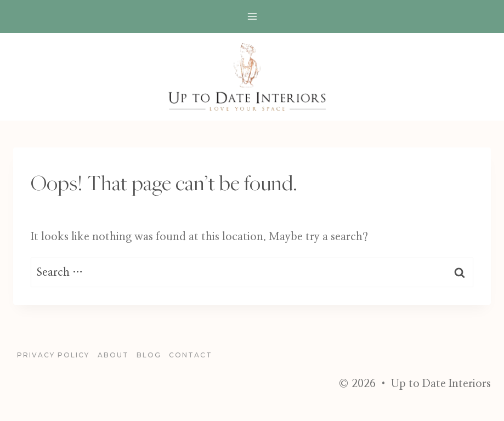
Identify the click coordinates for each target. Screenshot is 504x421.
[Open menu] (252, 16)
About (113, 355)
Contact (190, 355)
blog (149, 355)
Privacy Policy (53, 355)
